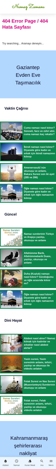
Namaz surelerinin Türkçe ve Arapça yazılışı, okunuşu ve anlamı (39, 237)
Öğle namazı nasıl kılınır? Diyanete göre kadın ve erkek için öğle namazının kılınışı (39, 193)
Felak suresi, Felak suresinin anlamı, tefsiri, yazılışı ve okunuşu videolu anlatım (38, 405)
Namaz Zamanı (28, 7)
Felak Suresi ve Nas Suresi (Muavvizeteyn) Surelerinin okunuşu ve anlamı (39, 384)
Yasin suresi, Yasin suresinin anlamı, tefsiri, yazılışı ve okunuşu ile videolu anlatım (38, 364)
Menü (51, 462)
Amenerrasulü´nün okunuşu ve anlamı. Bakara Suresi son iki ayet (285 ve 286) (39, 172)
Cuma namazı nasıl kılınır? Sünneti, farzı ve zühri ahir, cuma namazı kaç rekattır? (39, 130)
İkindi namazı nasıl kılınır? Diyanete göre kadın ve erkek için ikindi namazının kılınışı (39, 152)
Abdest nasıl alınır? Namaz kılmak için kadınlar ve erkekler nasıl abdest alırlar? (39, 343)
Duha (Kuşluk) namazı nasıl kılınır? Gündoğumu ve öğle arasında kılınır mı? (38, 278)
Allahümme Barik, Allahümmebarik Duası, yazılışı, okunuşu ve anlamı (37, 258)
